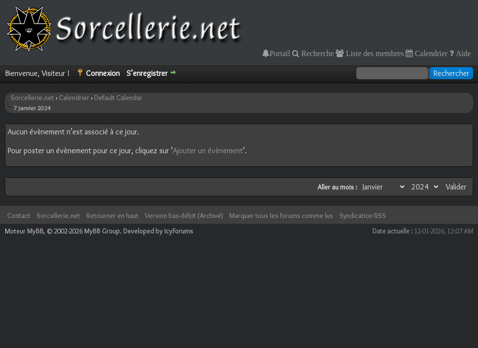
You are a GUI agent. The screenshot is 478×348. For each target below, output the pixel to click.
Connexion (103, 73)
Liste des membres (374, 53)
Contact (18, 215)
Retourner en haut (112, 215)
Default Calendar (118, 97)
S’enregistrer (147, 73)
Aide (462, 53)
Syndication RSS (362, 215)
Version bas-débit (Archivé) (184, 215)
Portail (279, 53)
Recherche (316, 53)
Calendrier (430, 53)
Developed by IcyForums (158, 231)
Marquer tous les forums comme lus (281, 215)
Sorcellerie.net (32, 97)
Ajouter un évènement (208, 150)
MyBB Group (102, 231)
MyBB (35, 231)
